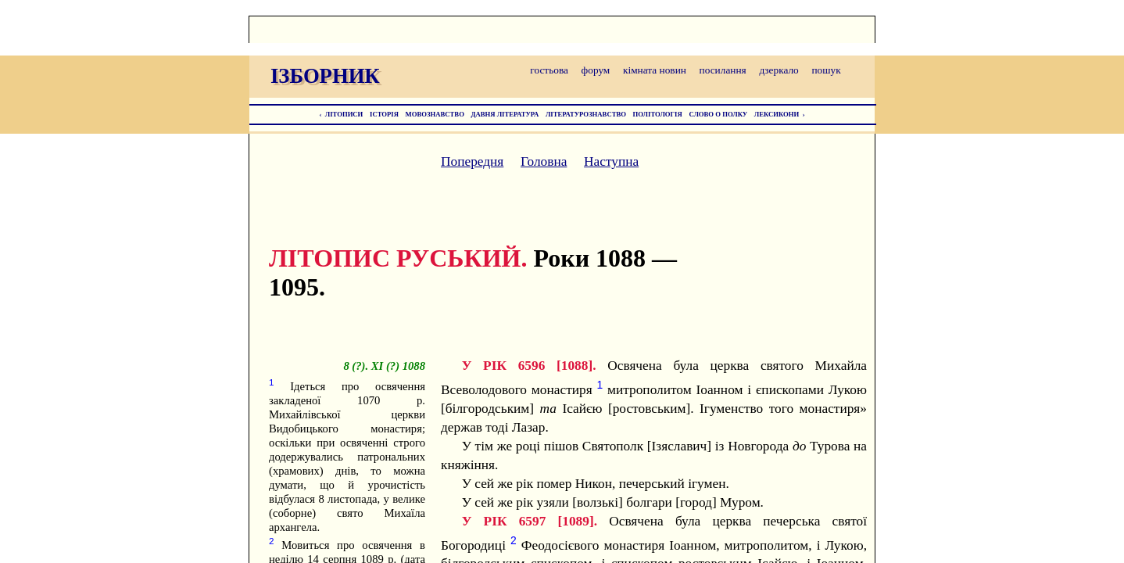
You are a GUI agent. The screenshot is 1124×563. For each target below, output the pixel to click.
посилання (723, 70)
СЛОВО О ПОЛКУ (718, 114)
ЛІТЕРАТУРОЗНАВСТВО (586, 114)
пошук (825, 70)
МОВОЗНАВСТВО (435, 114)
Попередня (472, 161)
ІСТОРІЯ (384, 114)
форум (596, 70)
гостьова (549, 70)
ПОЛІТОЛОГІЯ (657, 114)
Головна (544, 161)
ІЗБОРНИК (325, 76)
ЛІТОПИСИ (344, 114)
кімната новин (654, 70)
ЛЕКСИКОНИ (777, 114)
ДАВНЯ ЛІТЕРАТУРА (505, 114)
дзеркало (778, 70)
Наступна (611, 161)
